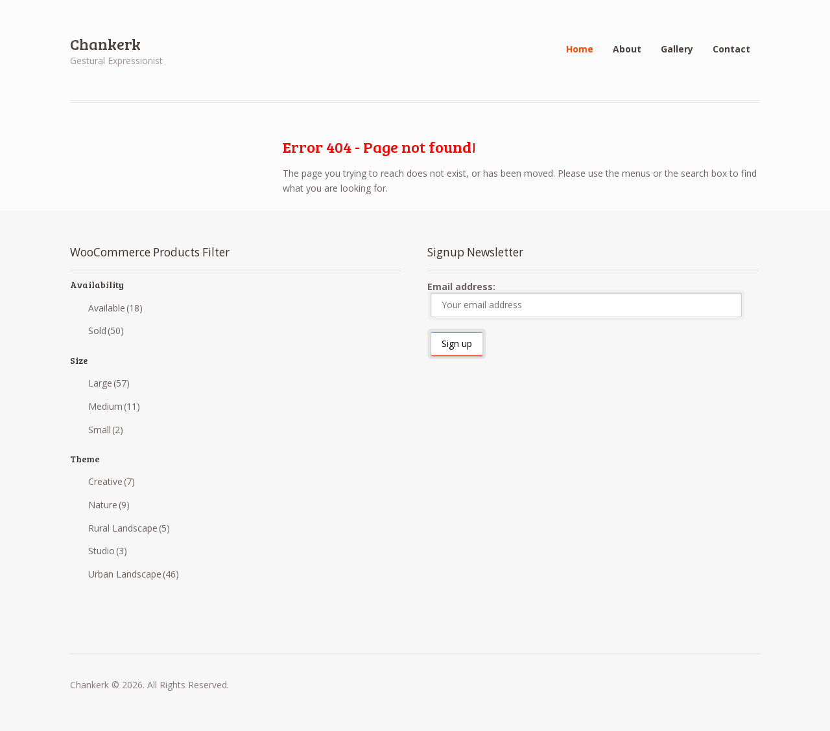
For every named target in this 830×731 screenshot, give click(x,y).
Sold (106, 330)
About (627, 49)
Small (105, 429)
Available (115, 308)
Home (579, 49)
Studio (107, 551)
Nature (109, 505)
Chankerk (105, 43)
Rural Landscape (129, 528)
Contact (731, 49)
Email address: (584, 298)
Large (109, 383)
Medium (114, 406)
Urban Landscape (133, 574)
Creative (111, 481)
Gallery (677, 49)
